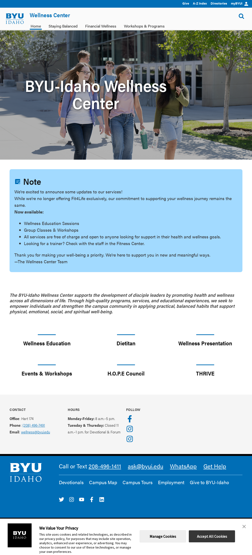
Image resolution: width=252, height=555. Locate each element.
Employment (171, 482)
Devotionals (71, 482)
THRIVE (205, 373)
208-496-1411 (105, 466)
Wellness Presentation (205, 343)
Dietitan (126, 343)
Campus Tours (137, 482)
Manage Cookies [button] (163, 536)
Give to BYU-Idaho (209, 482)
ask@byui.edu (145, 466)
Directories (219, 3)
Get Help (214, 466)
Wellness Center (50, 15)
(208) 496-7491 (33, 425)
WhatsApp (183, 466)
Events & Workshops (47, 373)
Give (185, 3)
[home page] (15, 18)
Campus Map (103, 482)
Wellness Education (47, 343)
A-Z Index (200, 3)
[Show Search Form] (241, 16)
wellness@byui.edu (35, 432)
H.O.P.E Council (126, 373)
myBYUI (239, 3)
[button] (244, 526)
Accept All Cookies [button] (212, 536)
